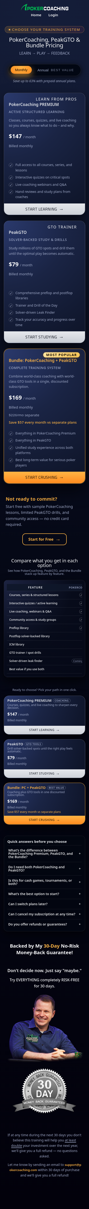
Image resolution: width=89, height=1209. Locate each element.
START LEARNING (44, 209)
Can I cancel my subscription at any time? (44, 914)
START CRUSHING (44, 477)
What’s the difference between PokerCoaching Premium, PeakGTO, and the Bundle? (44, 853)
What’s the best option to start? (44, 894)
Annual (55, 70)
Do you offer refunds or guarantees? (44, 924)
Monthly (21, 70)
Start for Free (44, 539)
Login (53, 15)
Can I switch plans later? (44, 904)
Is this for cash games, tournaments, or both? (44, 882)
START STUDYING (44, 337)
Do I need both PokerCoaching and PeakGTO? (44, 868)
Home (36, 15)
